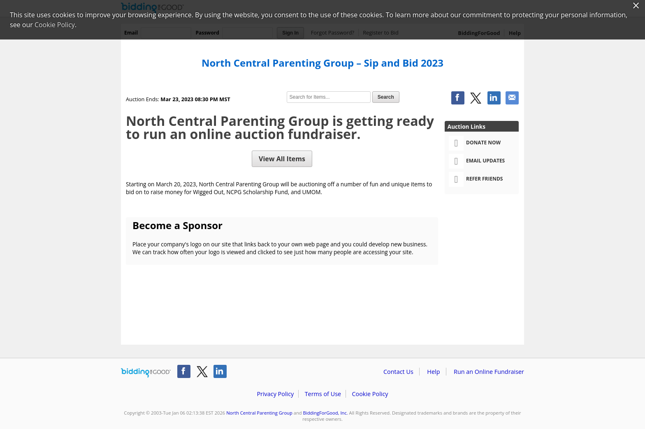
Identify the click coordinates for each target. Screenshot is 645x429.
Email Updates (477, 161)
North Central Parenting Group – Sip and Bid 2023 (322, 63)
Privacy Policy (275, 394)
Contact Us (398, 372)
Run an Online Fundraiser (489, 372)
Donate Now (475, 143)
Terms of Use (323, 394)
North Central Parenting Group (259, 413)
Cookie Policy (370, 394)
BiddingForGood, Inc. (325, 413)
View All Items (282, 158)
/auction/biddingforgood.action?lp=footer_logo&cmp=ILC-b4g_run (146, 373)
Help (433, 372)
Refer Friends (476, 179)
